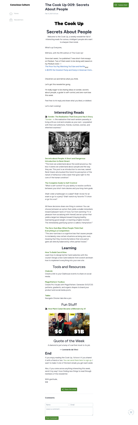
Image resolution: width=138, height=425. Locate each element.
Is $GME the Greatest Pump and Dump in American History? (69, 70)
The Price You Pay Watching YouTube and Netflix (65, 66)
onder (49, 119)
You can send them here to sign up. (77, 360)
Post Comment (52, 418)
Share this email (69, 389)
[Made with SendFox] (131, 412)
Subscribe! (122, 5)
